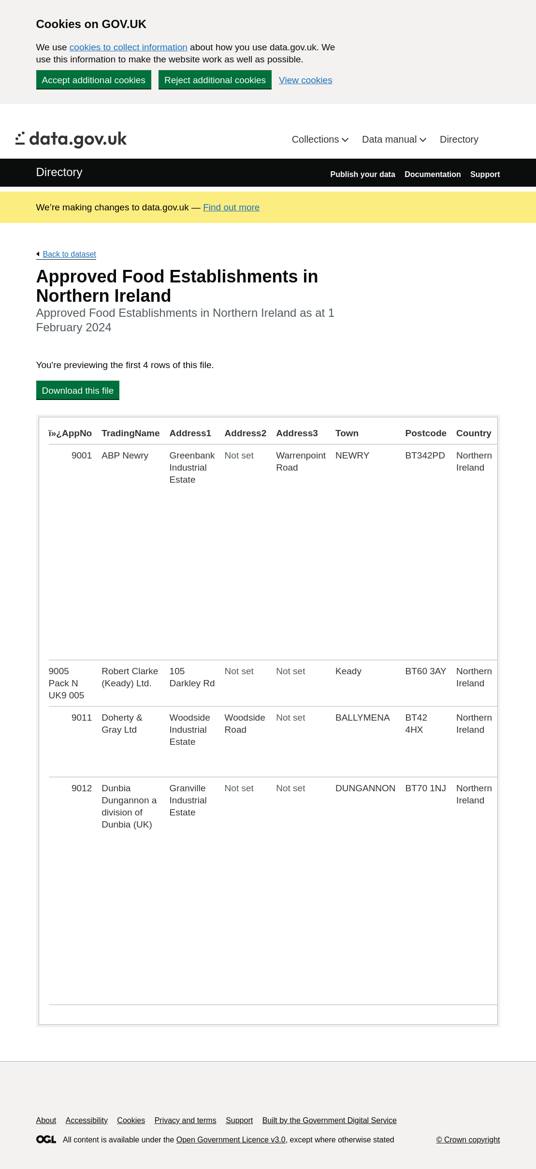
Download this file (78, 390)
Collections (317, 139)
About (46, 1120)
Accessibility (87, 1120)
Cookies (131, 1120)
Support (485, 174)
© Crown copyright (468, 1140)
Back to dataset (69, 254)
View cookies (306, 80)
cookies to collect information (129, 47)
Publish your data (363, 174)
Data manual (391, 139)
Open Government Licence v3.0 (231, 1140)
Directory (459, 139)
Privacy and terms (186, 1120)
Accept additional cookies (93, 80)
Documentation (433, 174)
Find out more (231, 207)
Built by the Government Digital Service (329, 1120)
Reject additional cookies (215, 80)
